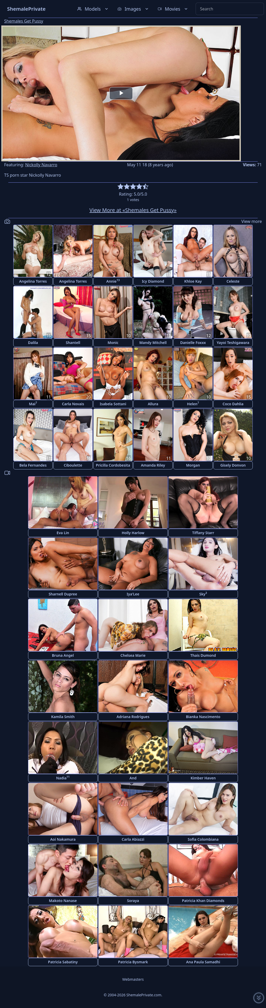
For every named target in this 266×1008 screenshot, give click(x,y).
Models (93, 9)
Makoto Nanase (63, 900)
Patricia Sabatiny (63, 961)
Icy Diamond (153, 281)
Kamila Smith (63, 716)
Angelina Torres (33, 281)
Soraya (133, 900)
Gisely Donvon (233, 465)
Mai (33, 403)
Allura (153, 403)
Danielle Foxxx (193, 342)
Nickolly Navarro (41, 165)
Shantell (73, 342)
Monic (113, 342)
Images (133, 9)
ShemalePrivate (26, 8)
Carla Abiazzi (133, 839)
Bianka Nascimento (203, 716)
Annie (112, 281)
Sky (203, 593)
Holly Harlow (133, 532)
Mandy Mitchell (153, 342)
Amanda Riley (153, 465)
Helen (193, 403)
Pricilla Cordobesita (113, 465)
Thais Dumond (203, 655)
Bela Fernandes (33, 465)
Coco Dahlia (233, 403)
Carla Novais (73, 403)
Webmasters (133, 979)
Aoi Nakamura (63, 839)
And (132, 777)
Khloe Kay (193, 281)
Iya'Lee (133, 594)
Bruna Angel (63, 655)
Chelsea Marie (133, 655)
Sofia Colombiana (203, 839)
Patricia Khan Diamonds (203, 900)
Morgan (193, 465)
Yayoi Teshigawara (233, 342)
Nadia (63, 777)
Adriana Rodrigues (133, 716)
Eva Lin (63, 532)
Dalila (33, 342)
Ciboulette (73, 465)
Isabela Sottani (113, 403)
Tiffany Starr (203, 532)
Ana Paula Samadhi (203, 961)
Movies (173, 9)
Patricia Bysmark (133, 961)
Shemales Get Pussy (23, 21)
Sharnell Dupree (63, 594)
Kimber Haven (203, 777)
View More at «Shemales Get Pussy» (132, 210)
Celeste (233, 281)
